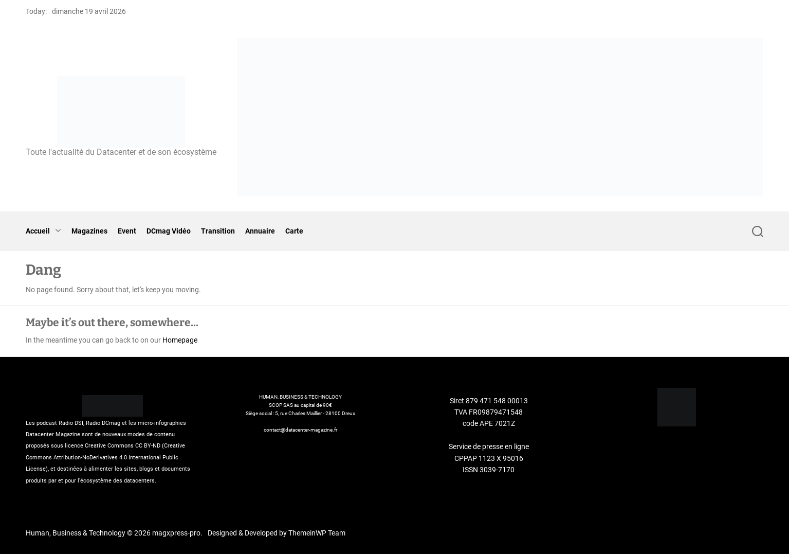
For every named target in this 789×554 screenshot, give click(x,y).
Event (127, 231)
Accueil (43, 231)
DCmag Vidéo (168, 231)
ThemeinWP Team (316, 533)
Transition (218, 231)
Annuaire (260, 231)
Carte (294, 231)
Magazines (89, 231)
